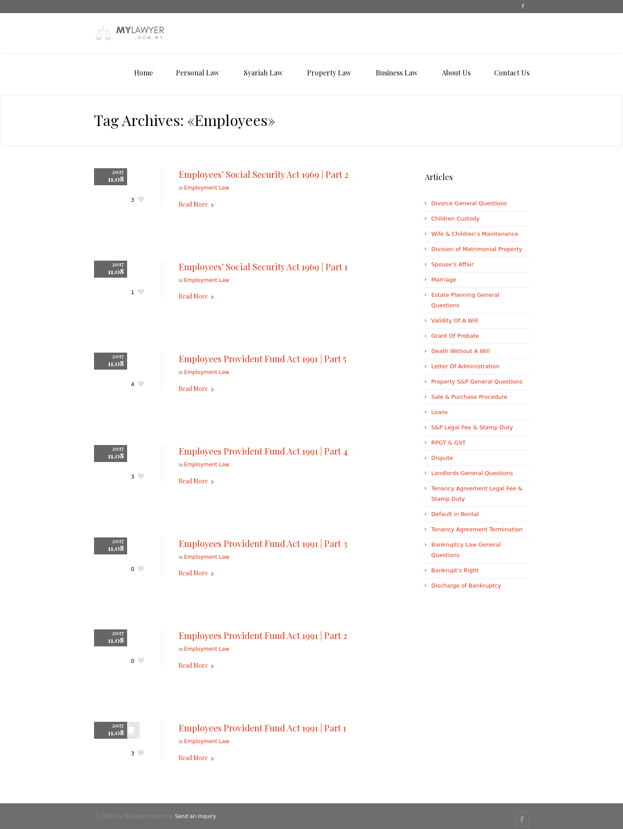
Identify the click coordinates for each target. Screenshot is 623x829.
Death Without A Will (460, 351)
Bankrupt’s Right (455, 570)
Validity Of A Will (454, 320)
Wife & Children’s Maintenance (475, 234)
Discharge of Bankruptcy (466, 585)
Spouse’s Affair (452, 264)
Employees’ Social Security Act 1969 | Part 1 (263, 266)
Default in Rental (455, 514)
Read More (193, 204)
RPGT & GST (448, 442)
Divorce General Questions (469, 203)
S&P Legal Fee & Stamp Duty (472, 427)
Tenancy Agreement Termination (477, 529)
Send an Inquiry (195, 816)
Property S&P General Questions (477, 381)
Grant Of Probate (455, 336)
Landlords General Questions (472, 473)
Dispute (442, 458)
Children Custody (455, 218)
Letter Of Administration (465, 366)
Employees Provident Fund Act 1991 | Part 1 (262, 728)
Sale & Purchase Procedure (469, 397)
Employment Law (206, 188)
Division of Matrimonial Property (476, 249)
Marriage (443, 279)
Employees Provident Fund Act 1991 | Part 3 (263, 543)
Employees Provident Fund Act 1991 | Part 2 (263, 635)
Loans (439, 412)
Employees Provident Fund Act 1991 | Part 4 (263, 451)
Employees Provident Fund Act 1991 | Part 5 (263, 358)
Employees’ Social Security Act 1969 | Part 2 (263, 174)
